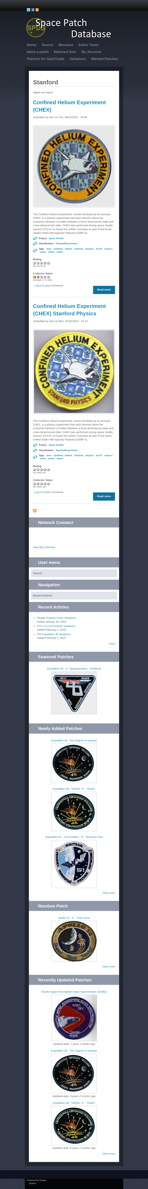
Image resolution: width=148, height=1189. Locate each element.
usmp (43, 252)
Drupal (42, 1180)
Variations (77, 59)
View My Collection (44, 547)
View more (108, 892)
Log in (38, 285)
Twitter (70, 534)
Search (47, 45)
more (112, 643)
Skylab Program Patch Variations (56, 617)
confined (58, 249)
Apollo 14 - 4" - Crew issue (74, 917)
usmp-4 (108, 249)
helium (68, 249)
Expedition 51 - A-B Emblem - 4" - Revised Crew (74, 836)
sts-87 (99, 249)
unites (51, 252)
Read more (105, 290)
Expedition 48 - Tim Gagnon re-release (74, 740)
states (60, 252)
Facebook (78, 534)
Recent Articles (42, 595)
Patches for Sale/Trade (45, 59)
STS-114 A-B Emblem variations (56, 626)
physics (89, 249)
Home (31, 45)
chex (48, 249)
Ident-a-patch (38, 52)
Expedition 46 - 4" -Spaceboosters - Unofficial (74, 668)
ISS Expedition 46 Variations (54, 634)
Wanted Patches (104, 59)
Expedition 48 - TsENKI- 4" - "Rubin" (74, 788)
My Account (91, 52)
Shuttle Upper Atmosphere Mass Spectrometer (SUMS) (74, 991)
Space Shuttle (56, 238)
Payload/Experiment (66, 243)
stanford (78, 249)
